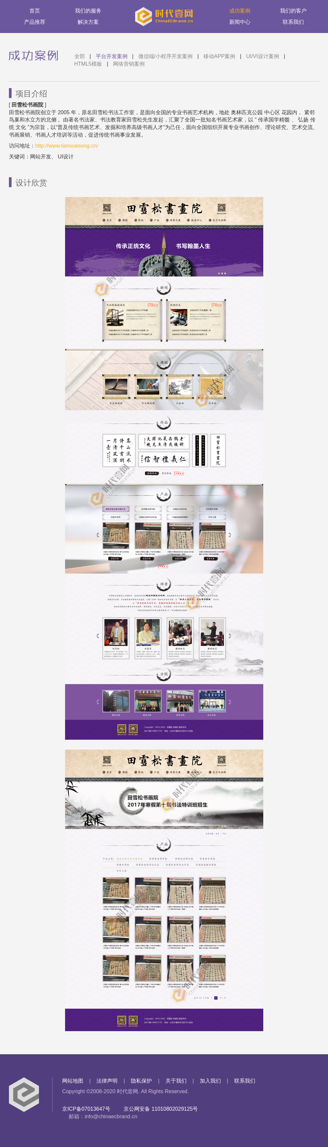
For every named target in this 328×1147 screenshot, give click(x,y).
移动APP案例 (219, 56)
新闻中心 (239, 22)
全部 (79, 56)
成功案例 (239, 11)
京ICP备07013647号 (86, 1109)
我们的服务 (88, 11)
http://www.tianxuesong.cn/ (66, 146)
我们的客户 (293, 11)
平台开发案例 (112, 56)
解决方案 (88, 22)
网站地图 (72, 1081)
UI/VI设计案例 (262, 56)
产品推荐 (34, 22)
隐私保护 (141, 1081)
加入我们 (210, 1081)
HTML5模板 (88, 64)
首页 (34, 11)
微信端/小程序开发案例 (165, 56)
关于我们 (176, 1081)
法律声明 (107, 1081)
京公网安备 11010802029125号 (161, 1109)
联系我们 (293, 22)
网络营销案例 (129, 64)
